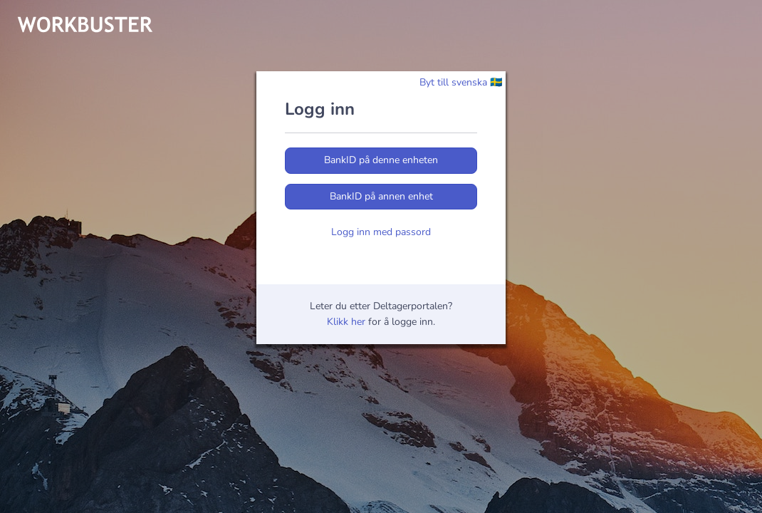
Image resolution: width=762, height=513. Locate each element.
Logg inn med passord (381, 232)
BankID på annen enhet (381, 196)
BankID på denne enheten (381, 160)
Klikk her (346, 321)
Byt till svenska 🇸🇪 (460, 82)
